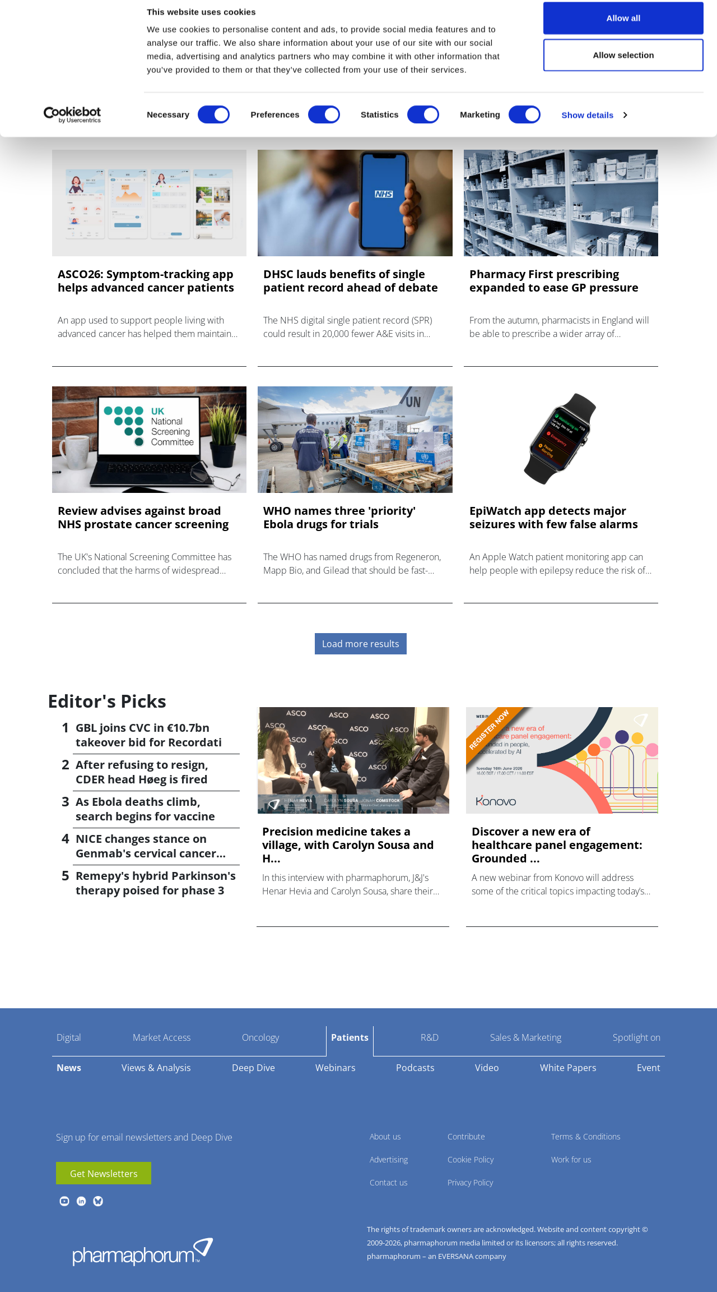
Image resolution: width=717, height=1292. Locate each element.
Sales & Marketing (525, 1037)
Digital (69, 1037)
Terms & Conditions (586, 1136)
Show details (588, 126)
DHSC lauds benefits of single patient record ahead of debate (350, 280)
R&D (430, 1037)
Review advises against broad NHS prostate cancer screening (143, 517)
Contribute (466, 1136)
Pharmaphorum (142, 1251)
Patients (350, 1037)
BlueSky (98, 1201)
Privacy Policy (470, 1182)
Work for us (571, 1159)
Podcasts (415, 1068)
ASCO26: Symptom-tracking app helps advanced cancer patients (146, 280)
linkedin (81, 1201)
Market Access (161, 1037)
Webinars (335, 1068)
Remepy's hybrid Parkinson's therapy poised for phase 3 (156, 883)
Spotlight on (636, 1037)
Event (648, 1068)
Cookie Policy (470, 1159)
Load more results (360, 644)
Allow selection (623, 66)
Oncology (260, 1037)
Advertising (389, 1159)
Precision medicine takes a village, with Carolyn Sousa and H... (348, 845)
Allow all (624, 29)
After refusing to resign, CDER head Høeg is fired (142, 772)
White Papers (568, 1068)
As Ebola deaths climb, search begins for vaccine (145, 809)
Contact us (389, 1182)
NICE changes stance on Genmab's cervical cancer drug (146, 853)
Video (487, 1068)
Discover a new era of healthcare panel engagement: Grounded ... (557, 845)
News (69, 1068)
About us (385, 1136)
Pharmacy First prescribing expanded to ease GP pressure (554, 280)
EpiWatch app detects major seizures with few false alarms (553, 517)
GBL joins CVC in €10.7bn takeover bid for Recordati (149, 735)
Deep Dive (253, 1068)
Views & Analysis (156, 1068)
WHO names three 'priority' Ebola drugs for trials (339, 517)
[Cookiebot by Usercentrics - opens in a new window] (73, 126)
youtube (64, 1201)
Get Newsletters (104, 1174)
